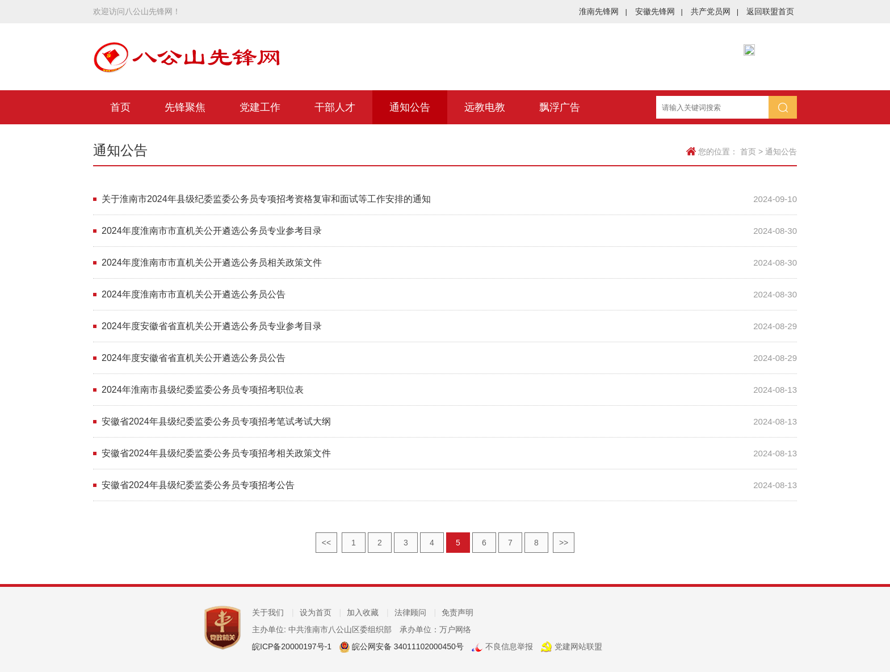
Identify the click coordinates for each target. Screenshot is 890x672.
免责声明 (457, 612)
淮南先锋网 (603, 11)
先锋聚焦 (185, 107)
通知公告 (409, 107)
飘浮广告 (559, 107)
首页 (120, 107)
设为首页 (321, 612)
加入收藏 (368, 612)
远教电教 (484, 107)
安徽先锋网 (659, 11)
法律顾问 (415, 612)
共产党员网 (714, 11)
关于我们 (273, 612)
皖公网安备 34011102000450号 (407, 646)
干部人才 (334, 107)
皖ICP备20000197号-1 (291, 646)
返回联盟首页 (770, 11)
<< (326, 542)
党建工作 (260, 107)
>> (563, 542)
